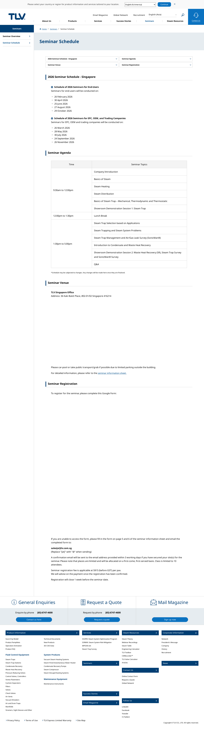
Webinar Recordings (129, 642)
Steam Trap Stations (13, 663)
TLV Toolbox (126, 652)
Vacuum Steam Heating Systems (56, 659)
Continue (164, 4)
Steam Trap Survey (89, 649)
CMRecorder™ (127, 656)
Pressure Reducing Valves (15, 673)
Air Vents (9, 696)
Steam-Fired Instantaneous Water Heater (60, 663)
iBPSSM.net (86, 646)
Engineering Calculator (131, 649)
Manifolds (9, 706)
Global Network (128, 683)
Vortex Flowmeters (13, 679)
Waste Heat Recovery (14, 669)
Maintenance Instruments (54, 684)
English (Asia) (155, 14)
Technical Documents (52, 639)
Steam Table (126, 646)
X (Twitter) (126, 717)
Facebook (125, 710)
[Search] (182, 15)
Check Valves (11, 693)
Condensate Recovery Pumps (55, 666)
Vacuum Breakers (12, 700)
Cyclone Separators (13, 683)
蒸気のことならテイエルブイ (17, 16)
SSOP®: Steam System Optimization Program (99, 639)
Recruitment (166, 652)
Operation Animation (14, 646)
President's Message (170, 642)
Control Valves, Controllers (16, 676)
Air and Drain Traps (13, 703)
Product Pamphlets (13, 642)
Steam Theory (127, 639)
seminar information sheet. (112, 373)
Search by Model (12, 639)
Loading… (95, 467)
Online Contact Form (130, 676)
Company (165, 646)
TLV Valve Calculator (130, 659)
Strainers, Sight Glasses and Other (19, 710)
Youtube (125, 713)
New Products (49, 642)
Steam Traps (10, 659)
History (164, 649)
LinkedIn (125, 707)
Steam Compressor (51, 669)
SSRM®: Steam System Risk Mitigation (96, 642)
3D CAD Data (49, 646)
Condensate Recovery (14, 666)
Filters (8, 686)
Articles (125, 662)
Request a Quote (128, 680)
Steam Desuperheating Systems (56, 673)
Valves (8, 690)
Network (165, 639)
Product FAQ (10, 649)
